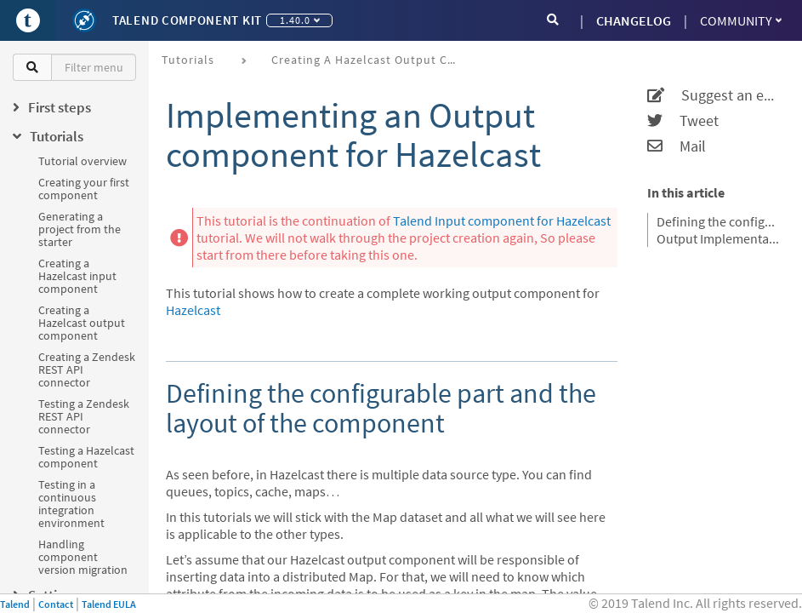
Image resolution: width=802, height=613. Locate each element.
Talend (15, 604)
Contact (55, 604)
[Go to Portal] (28, 20)
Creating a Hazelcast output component (81, 322)
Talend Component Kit (187, 20)
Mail (676, 146)
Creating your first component (83, 189)
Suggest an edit (714, 95)
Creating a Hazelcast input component (77, 275)
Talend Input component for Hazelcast (502, 220)
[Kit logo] (84, 20)
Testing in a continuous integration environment (71, 503)
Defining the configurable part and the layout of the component (719, 221)
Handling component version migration (83, 556)
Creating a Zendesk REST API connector (86, 369)
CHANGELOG (633, 20)
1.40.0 (300, 20)
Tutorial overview (82, 161)
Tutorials (188, 59)
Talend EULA (109, 604)
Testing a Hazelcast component (86, 457)
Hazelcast (193, 309)
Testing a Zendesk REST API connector (83, 416)
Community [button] (741, 20)
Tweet (683, 120)
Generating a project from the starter (79, 229)
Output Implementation (719, 238)
